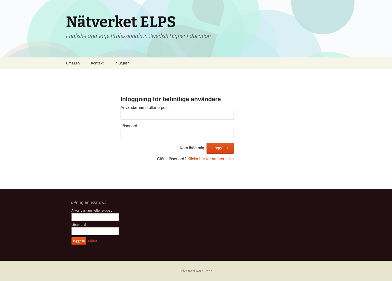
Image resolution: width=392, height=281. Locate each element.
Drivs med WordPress (196, 271)
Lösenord (128, 126)
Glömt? (93, 241)
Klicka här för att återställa (211, 159)
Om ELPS (73, 63)
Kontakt (97, 63)
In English (122, 63)
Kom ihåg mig (192, 148)
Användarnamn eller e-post (144, 107)
